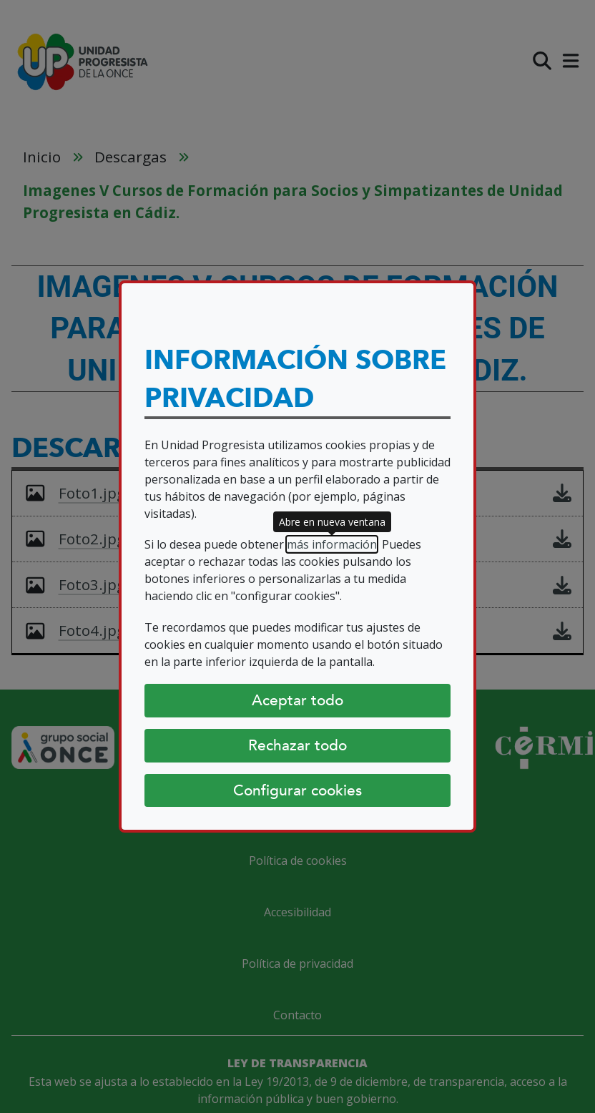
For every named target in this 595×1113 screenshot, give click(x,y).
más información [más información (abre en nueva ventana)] (332, 544)
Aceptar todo (297, 700)
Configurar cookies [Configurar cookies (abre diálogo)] (297, 790)
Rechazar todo (297, 745)
